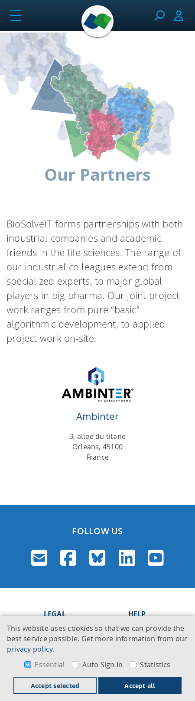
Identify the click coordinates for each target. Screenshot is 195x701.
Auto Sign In (102, 664)
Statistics (155, 664)
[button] (13, 425)
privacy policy (29, 649)
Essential (50, 664)
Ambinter (97, 416)
